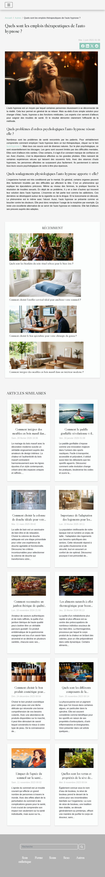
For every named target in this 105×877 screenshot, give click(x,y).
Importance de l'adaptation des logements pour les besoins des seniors (76, 519)
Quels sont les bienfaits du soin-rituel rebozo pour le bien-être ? (41, 263)
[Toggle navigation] (9, 5)
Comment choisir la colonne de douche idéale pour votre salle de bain (28, 519)
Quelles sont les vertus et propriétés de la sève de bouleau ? (76, 778)
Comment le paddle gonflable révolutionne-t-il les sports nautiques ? (76, 433)
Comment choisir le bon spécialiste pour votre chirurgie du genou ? (43, 335)
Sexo (66, 858)
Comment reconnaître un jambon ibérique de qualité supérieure (28, 606)
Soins (52, 858)
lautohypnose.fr (14, 146)
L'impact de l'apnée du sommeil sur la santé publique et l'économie (28, 778)
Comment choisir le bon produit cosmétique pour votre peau (28, 692)
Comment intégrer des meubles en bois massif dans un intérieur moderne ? (46, 372)
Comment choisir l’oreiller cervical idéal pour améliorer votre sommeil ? (45, 299)
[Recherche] (49, 846)
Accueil (8, 18)
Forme (39, 858)
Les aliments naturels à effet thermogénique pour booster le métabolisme (76, 606)
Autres (18, 18)
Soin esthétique (24, 860)
